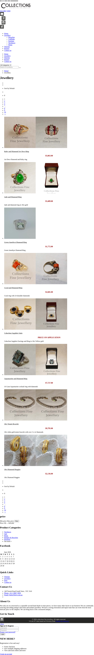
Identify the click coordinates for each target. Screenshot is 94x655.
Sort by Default (9, 88)
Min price (3, 521)
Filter (16, 521)
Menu (2, 30)
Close (2, 624)
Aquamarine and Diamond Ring (15, 379)
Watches (7, 47)
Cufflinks (11, 39)
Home (6, 33)
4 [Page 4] (4, 105)
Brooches (11, 37)
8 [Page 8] (4, 108)
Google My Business (62, 621)
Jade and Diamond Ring (13, 197)
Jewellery (7, 35)
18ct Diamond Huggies (12, 469)
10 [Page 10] (5, 112)
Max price (10, 521)
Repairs (6, 48)
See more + (8, 541)
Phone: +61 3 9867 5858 (12, 593)
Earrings (11, 41)
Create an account (6, 654)
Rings (10, 45)
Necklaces (11, 43)
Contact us (7, 50)
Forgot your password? (7, 632)
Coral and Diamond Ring (13, 288)
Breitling (7, 539)
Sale (5, 534)
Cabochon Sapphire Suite (13, 333)
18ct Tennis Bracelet (11, 424)
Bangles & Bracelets (11, 537)
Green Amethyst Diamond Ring (15, 242)
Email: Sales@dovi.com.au (13, 595)
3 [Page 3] (4, 103)
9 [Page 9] (4, 110)
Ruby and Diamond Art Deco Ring (16, 151)
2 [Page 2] (4, 101)
